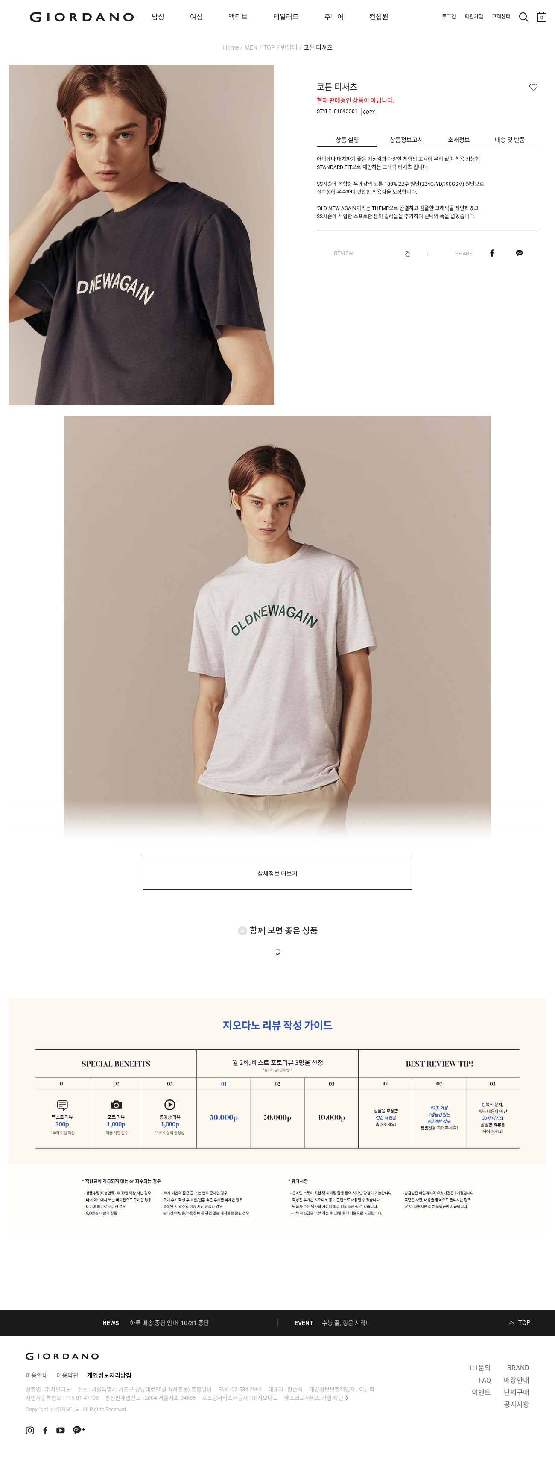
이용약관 (67, 1375)
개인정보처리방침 (109, 1375)
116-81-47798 (82, 1398)
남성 (158, 17)
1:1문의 (480, 1368)
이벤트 (481, 1392)
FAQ (485, 1380)
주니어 (334, 17)
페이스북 (492, 253)
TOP (269, 47)
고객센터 (501, 17)
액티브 (238, 17)
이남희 (366, 1389)
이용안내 (37, 1375)
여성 (196, 17)
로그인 (449, 17)
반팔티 (289, 47)
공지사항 (516, 1405)
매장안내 (516, 1380)
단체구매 (516, 1392)
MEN (251, 47)
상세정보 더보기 (277, 873)
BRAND (518, 1368)
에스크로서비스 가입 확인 (313, 1398)
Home (231, 47)
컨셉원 (378, 17)
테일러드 (286, 17)
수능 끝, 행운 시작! (345, 1322)
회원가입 (473, 17)
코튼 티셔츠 (318, 47)
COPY (369, 112)
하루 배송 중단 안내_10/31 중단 (169, 1322)
